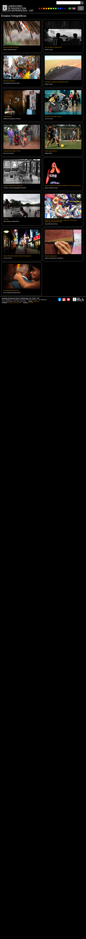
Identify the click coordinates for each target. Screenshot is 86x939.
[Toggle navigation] (81, 8)
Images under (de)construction (13, 185)
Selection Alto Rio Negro (11, 47)
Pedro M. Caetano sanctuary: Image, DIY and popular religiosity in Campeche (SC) (61, 220)
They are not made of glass (53, 116)
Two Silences (7, 116)
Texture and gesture (51, 256)
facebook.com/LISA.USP (14, 302)
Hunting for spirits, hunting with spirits (56, 82)
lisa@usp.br (36, 301)
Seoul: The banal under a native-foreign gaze (17, 256)
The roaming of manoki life (53, 47)
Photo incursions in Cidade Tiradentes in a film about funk (63, 185)
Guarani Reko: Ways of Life (11, 151)
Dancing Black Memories (11, 290)
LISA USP (30, 302)
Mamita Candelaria (9, 81)
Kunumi (5, 219)
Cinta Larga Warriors (51, 151)
